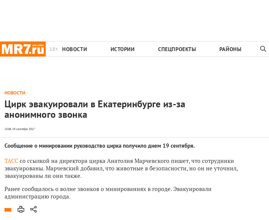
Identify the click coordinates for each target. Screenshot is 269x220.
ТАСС (11, 160)
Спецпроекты (177, 49)
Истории (123, 49)
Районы (230, 49)
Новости (74, 49)
